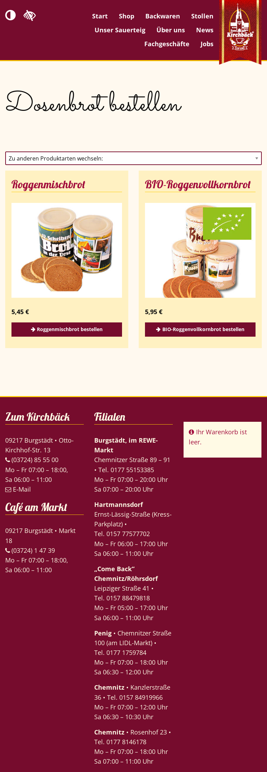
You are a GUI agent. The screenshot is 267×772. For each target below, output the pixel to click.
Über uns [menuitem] (170, 30)
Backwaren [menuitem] (162, 16)
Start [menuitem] (100, 16)
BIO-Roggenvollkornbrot (198, 184)
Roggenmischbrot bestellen (70, 329)
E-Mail (18, 489)
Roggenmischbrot (48, 184)
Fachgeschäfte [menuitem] (166, 44)
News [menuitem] (204, 30)
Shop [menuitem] (126, 16)
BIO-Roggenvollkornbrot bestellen (203, 329)
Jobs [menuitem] (207, 44)
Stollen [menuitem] (202, 16)
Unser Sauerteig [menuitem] (120, 30)
